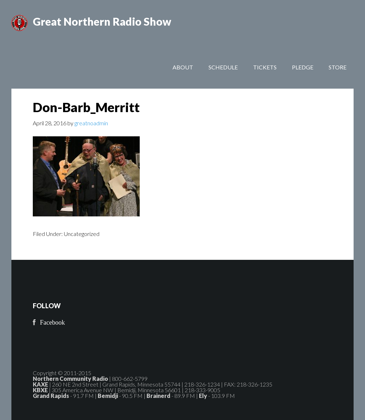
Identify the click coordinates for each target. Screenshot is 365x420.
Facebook (52, 322)
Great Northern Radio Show (102, 21)
